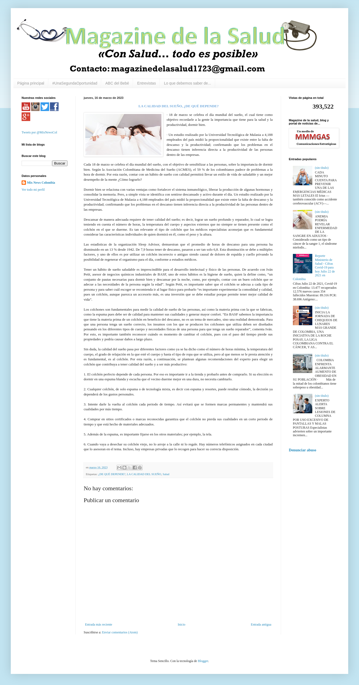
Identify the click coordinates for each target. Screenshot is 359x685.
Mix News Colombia (41, 182)
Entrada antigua (261, 624)
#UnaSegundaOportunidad (74, 83)
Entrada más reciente (98, 624)
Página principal (30, 83)
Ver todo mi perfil (33, 190)
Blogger (203, 661)
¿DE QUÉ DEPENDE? (112, 474)
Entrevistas (146, 83)
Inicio (181, 624)
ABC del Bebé (117, 83)
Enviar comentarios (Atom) (120, 632)
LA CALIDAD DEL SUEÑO (144, 474)
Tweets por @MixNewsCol (39, 132)
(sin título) (321, 168)
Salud (166, 474)
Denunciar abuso (302, 450)
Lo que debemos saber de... (187, 83)
